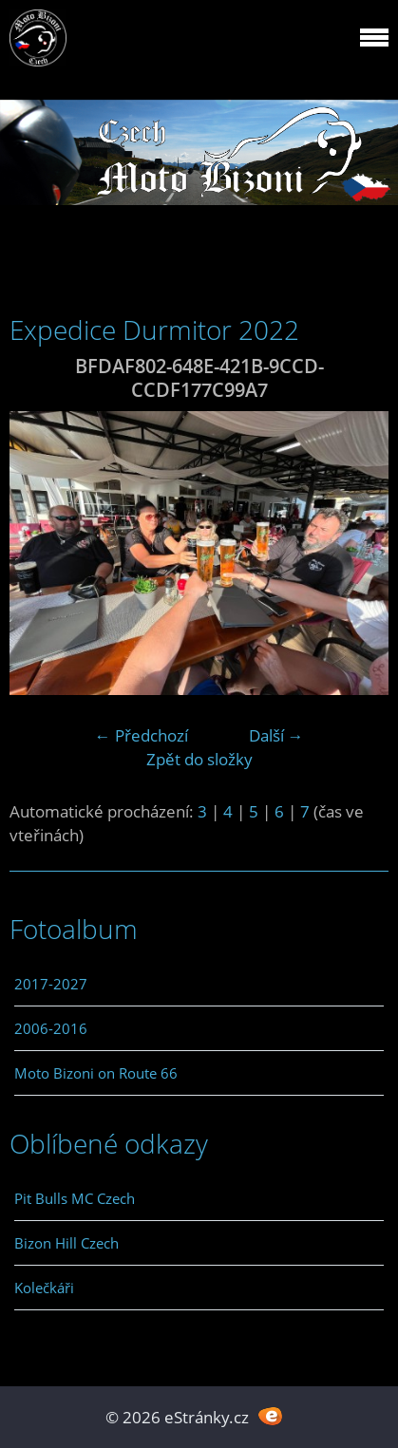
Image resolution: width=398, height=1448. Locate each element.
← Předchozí (141, 735)
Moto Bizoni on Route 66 (96, 1072)
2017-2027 (50, 983)
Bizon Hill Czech (66, 1242)
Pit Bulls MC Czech (74, 1198)
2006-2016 (50, 1028)
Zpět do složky (199, 759)
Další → (276, 735)
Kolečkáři (44, 1287)
